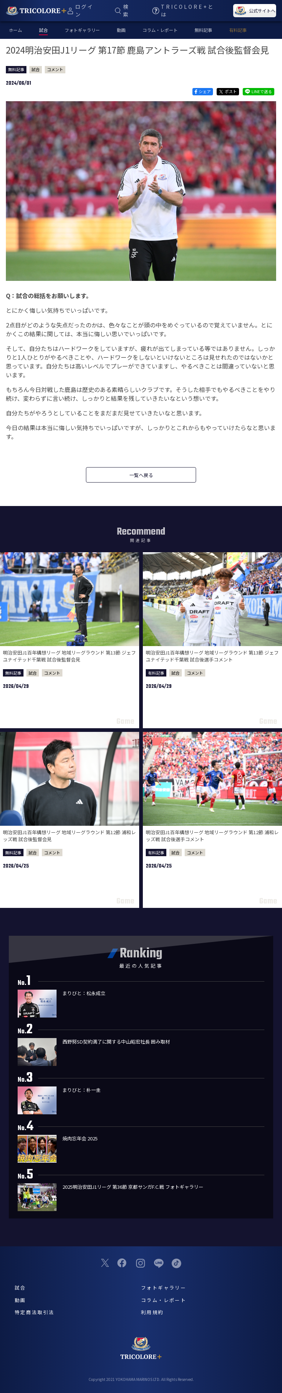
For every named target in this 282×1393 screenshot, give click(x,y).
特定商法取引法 (34, 1312)
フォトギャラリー (82, 30)
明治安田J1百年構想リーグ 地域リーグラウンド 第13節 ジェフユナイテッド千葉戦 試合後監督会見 (69, 656)
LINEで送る (258, 91)
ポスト (228, 91)
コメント (55, 69)
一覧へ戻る (141, 475)
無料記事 (203, 30)
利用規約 (152, 1312)
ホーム (15, 30)
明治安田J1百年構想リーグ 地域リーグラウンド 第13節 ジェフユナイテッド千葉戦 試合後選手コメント (212, 656)
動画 (121, 30)
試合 (36, 69)
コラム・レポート (160, 30)
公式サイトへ (254, 11)
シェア (202, 91)
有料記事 (238, 30)
